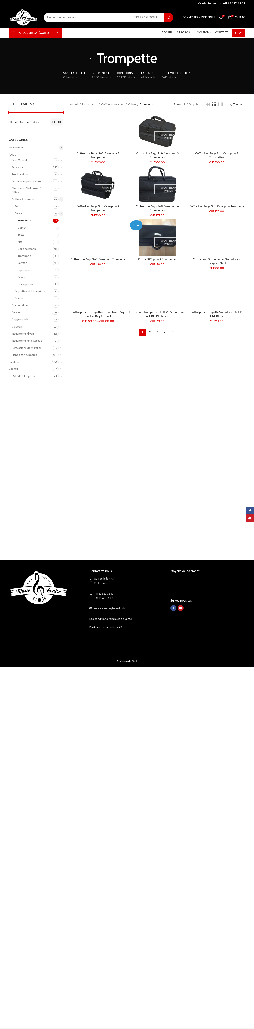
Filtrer (56, 121)
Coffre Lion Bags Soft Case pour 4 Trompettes (97, 208)
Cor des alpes (20, 305)
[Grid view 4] (220, 104)
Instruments (16, 147)
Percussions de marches (27, 348)
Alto (20, 242)
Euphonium (25, 270)
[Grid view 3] (214, 104)
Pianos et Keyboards (24, 355)
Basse (21, 277)
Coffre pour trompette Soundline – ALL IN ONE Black (216, 314)
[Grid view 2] (208, 104)
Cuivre (18, 213)
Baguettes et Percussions (30, 291)
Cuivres (16, 312)
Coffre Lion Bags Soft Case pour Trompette (216, 206)
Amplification (20, 174)
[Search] (108, 17)
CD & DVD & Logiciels (22, 376)
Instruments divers (23, 333)
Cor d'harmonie (27, 248)
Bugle (21, 234)
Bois (17, 206)
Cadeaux (14, 369)
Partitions (14, 362)
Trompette (24, 220)
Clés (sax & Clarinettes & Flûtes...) (26, 190)
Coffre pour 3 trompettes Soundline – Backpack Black (216, 261)
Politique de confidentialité (105, 627)
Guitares (17, 326)
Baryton (22, 263)
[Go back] (92, 58)
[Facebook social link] (173, 608)
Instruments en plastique (27, 340)
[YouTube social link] (181, 608)
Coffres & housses (23, 199)
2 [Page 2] (150, 332)
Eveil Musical (19, 160)
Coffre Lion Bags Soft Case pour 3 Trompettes (157, 155)
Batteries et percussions (26, 181)
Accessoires (19, 167)
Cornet (22, 227)
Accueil (73, 104)
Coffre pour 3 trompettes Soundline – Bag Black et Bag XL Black (97, 314)
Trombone (24, 256)
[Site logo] (23, 17)
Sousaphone (26, 284)
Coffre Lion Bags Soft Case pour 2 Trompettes (98, 155)
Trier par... (239, 104)
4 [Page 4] (164, 332)
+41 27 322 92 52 (233, 3)
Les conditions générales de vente (110, 619)
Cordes (19, 298)
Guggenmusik (20, 319)
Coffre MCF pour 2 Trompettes (157, 259)
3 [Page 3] (157, 332)
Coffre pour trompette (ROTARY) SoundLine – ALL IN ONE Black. (157, 314)
